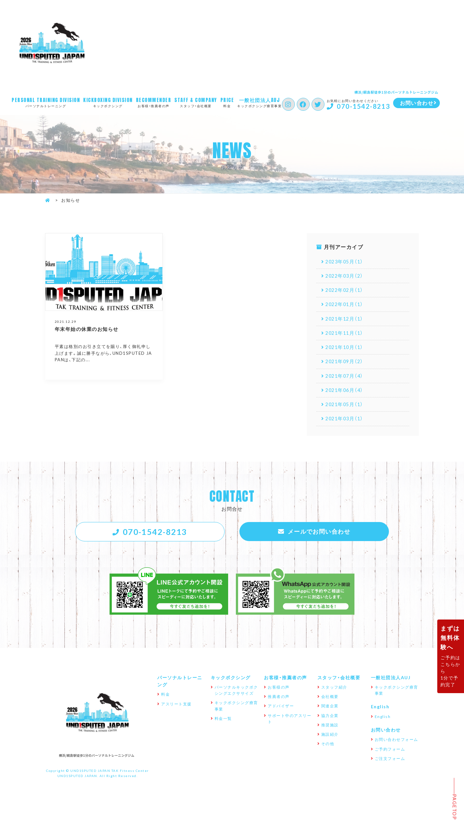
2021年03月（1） (346, 425)
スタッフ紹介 (334, 697)
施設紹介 (330, 744)
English (380, 716)
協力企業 (330, 725)
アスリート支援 (176, 713)
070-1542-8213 (373, 106)
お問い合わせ (386, 739)
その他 (327, 753)
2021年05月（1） (346, 410)
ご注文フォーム (390, 768)
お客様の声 (279, 697)
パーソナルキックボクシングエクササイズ (236, 700)
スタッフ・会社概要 (197, 103)
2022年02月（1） (346, 291)
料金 (229, 103)
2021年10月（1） (346, 351)
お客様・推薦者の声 (154, 103)
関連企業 (330, 715)
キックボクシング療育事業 (265, 103)
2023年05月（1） (346, 262)
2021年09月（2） (346, 366)
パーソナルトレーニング (46, 103)
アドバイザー (281, 715)
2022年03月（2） (346, 277)
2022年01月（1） (346, 306)
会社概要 (330, 706)
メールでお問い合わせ (319, 539)
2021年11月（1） (346, 336)
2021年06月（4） (346, 395)
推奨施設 (330, 734)
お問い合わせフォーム (396, 749)
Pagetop (454, 807)
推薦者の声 (279, 706)
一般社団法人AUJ (391, 686)
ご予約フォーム (390, 758)
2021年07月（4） (346, 380)
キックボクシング (108, 103)
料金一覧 (223, 728)
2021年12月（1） (346, 321)
